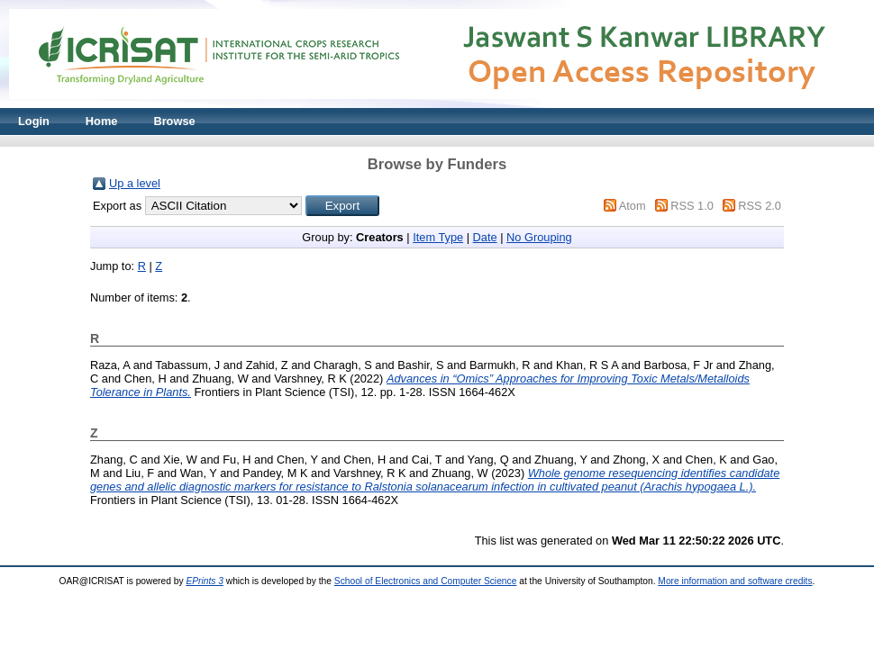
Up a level (134, 183)
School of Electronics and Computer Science (425, 581)
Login (34, 121)
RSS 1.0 (692, 205)
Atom (632, 205)
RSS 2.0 (759, 205)
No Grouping (539, 237)
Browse (174, 121)
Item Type (438, 237)
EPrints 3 (204, 581)
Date (485, 237)
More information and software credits (735, 581)
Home (102, 121)
